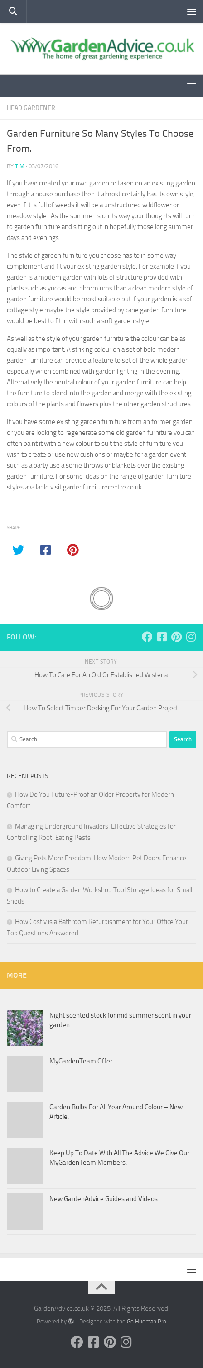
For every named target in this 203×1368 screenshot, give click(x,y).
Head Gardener (31, 108)
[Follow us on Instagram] (190, 636)
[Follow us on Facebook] (147, 636)
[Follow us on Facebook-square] (161, 636)
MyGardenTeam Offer (80, 1061)
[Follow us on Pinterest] (176, 636)
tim (19, 166)
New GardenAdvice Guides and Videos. (104, 1199)
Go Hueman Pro (146, 1321)
